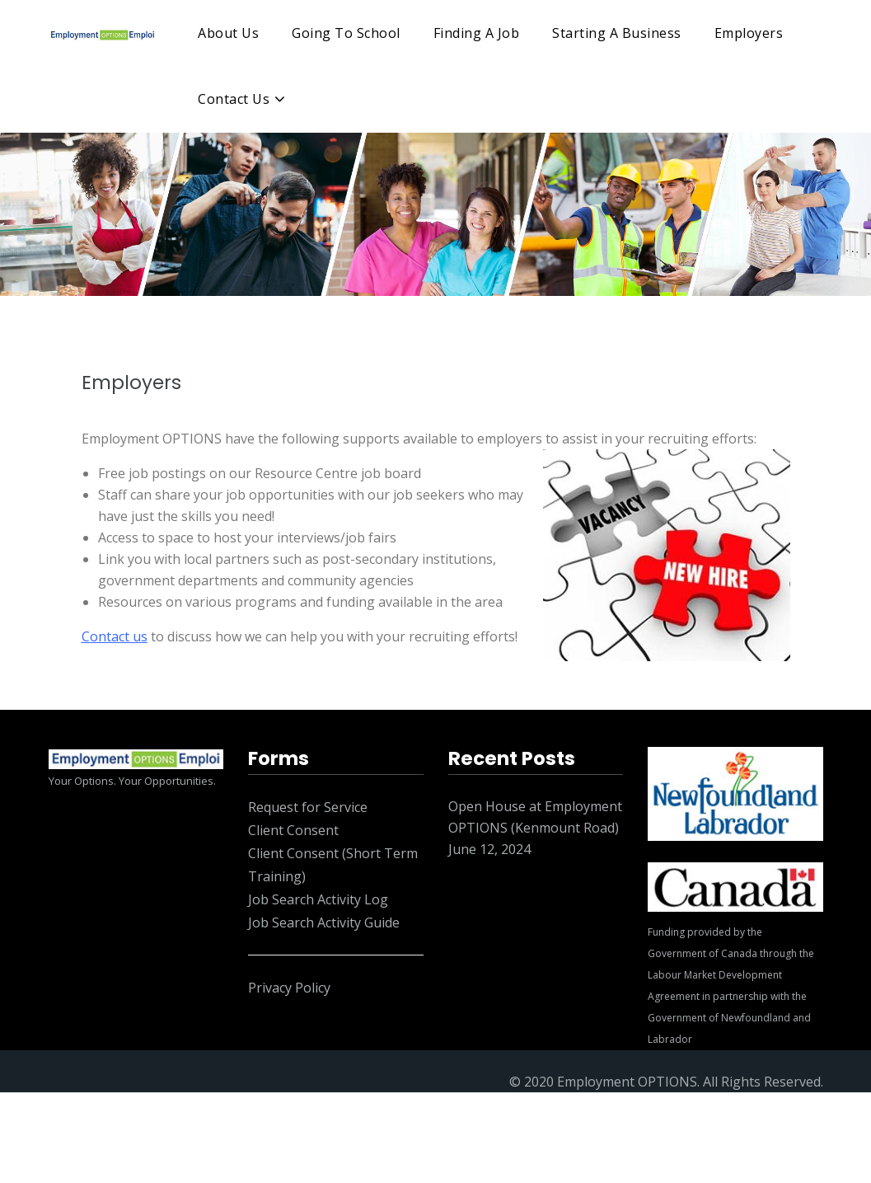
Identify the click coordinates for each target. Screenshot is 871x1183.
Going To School (346, 33)
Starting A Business (616, 33)
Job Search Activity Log (318, 899)
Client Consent (293, 830)
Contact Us (233, 99)
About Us (228, 33)
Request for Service (308, 807)
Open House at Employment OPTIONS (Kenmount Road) (535, 817)
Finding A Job (476, 33)
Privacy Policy (289, 988)
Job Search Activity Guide (324, 922)
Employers (749, 33)
